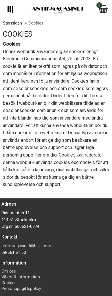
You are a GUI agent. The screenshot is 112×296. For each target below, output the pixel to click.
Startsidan (12, 23)
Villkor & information (20, 277)
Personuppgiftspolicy (21, 288)
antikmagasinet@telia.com (26, 245)
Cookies (8, 282)
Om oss (8, 271)
